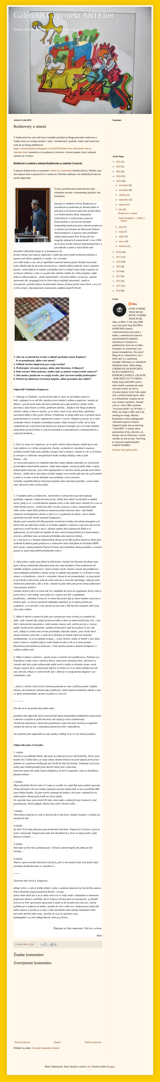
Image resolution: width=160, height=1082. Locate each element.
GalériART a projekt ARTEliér (64, 15)
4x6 (89, 1066)
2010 (119, 290)
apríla (122, 236)
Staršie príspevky (93, 1042)
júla (121, 209)
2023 (119, 166)
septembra (124, 199)
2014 (119, 271)
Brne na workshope (61, 170)
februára (123, 246)
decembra (124, 185)
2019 (119, 181)
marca (122, 241)
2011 (118, 285)
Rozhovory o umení (127, 213)
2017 (119, 257)
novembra (124, 190)
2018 (119, 252)
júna (121, 227)
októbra (123, 195)
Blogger (111, 1066)
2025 (119, 162)
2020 (119, 176)
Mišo (134, 304)
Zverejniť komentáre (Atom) (45, 1048)
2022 (119, 171)
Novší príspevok (22, 1042)
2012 (119, 281)
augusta (123, 204)
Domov (57, 1042)
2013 (119, 276)
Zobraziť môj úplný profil (124, 450)
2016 (119, 262)
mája (121, 231)
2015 (119, 266)
